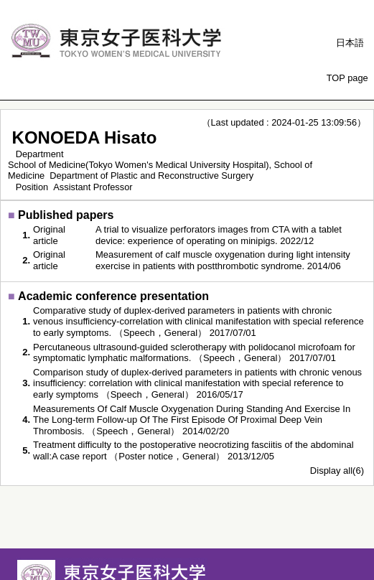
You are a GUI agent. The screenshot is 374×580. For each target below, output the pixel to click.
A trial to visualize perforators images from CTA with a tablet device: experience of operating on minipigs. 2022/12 (218, 235)
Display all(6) (337, 470)
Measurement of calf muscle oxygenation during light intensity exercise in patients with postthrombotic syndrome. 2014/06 (222, 260)
